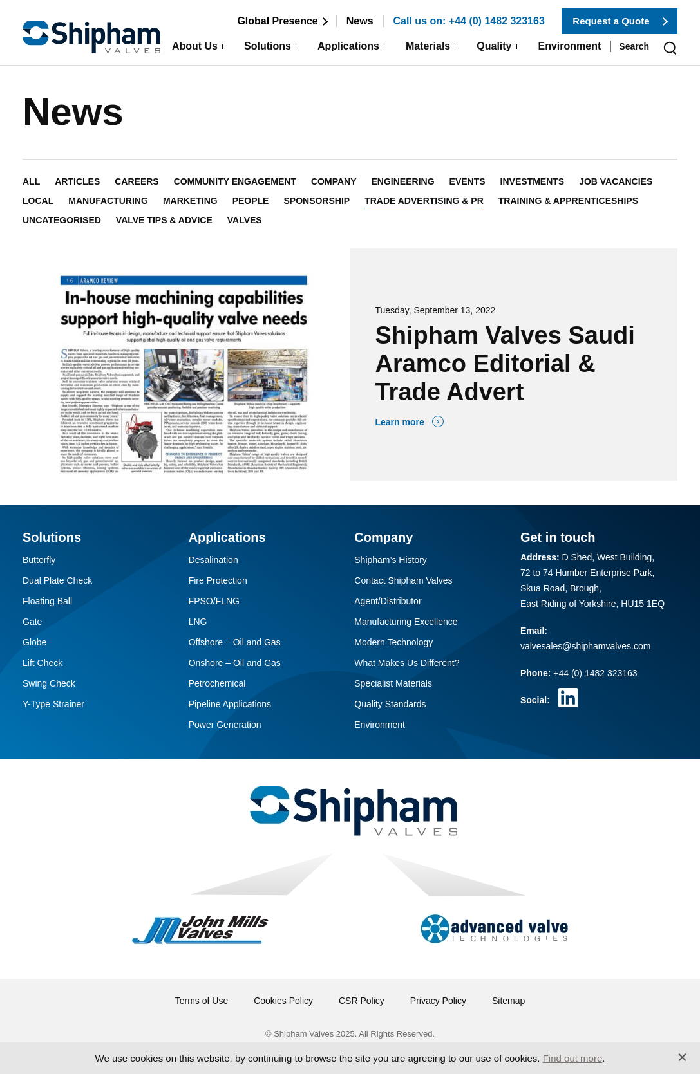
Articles (77, 181)
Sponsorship (316, 201)
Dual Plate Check (57, 580)
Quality (494, 46)
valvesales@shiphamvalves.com (585, 646)
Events (467, 181)
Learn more (399, 422)
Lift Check (42, 663)
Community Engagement (235, 181)
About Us (195, 46)
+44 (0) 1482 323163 (595, 673)
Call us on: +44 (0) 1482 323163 (469, 20)
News (360, 20)
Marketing (190, 201)
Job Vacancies (615, 181)
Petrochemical (217, 683)
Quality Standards (390, 704)
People (250, 201)
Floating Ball (47, 601)
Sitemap (508, 1000)
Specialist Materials (393, 683)
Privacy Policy (438, 1000)
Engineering (403, 181)
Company (334, 181)
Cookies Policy (283, 1000)
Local (38, 201)
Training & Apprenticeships (568, 201)
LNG (198, 621)
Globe (34, 642)
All (31, 181)
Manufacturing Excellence (405, 621)
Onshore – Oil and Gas (235, 663)
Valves (244, 220)
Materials (428, 46)
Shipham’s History (390, 560)
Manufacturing (108, 201)
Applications (348, 46)
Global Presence (277, 20)
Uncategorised (62, 220)
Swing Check (49, 683)
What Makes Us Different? (406, 663)
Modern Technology (393, 642)
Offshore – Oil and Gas (235, 642)
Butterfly (39, 560)
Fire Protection (218, 580)
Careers (136, 181)
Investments (532, 181)
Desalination (213, 560)
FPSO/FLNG (214, 601)
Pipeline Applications (230, 704)
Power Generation (225, 724)
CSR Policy (361, 1000)
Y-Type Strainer (53, 704)
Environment (569, 46)
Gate (32, 621)
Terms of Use (201, 1000)
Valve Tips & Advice (164, 220)
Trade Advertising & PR (424, 201)
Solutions (267, 46)
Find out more (573, 1058)
